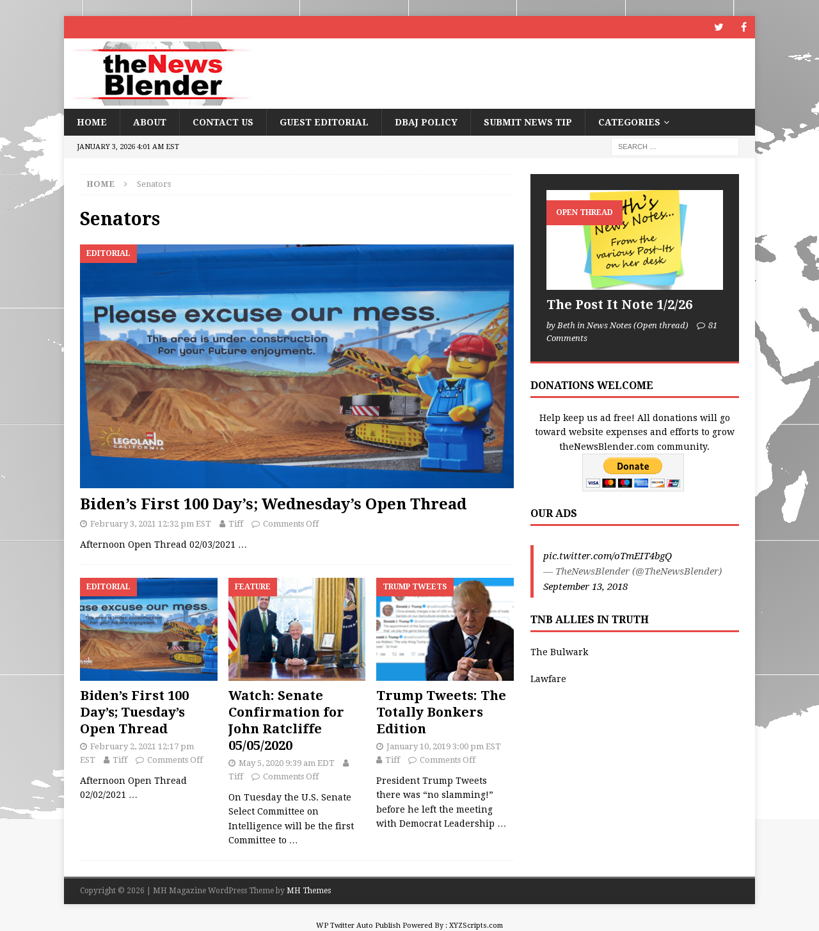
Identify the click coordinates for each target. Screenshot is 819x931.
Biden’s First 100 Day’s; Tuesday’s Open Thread (134, 712)
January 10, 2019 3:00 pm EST (443, 746)
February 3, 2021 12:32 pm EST (150, 524)
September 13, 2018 (585, 587)
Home (92, 122)
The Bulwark (559, 652)
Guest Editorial (324, 122)
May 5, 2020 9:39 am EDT (287, 763)
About (149, 122)
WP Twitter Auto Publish (358, 925)
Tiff (235, 524)
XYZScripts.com (476, 925)
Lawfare (548, 679)
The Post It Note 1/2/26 (619, 304)
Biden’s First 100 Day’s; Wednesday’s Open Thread (273, 504)
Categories (629, 122)
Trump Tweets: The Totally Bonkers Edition (441, 712)
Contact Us (223, 122)
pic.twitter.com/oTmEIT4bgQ (607, 556)
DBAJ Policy (426, 122)
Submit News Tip (528, 122)
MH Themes (309, 890)
